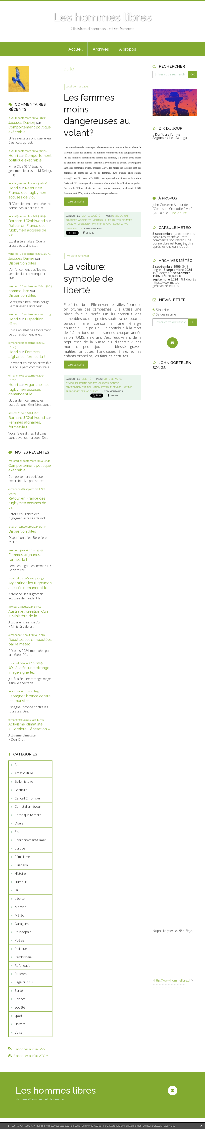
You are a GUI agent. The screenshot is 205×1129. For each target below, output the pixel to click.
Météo (19, 915)
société (20, 1007)
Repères (21, 974)
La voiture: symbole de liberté (88, 278)
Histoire (20, 873)
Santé (19, 990)
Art (17, 764)
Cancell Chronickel (27, 798)
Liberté (20, 898)
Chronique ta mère (28, 815)
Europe (20, 848)
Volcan (19, 1032)
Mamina (20, 907)
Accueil (75, 49)
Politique (21, 949)
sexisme (96, 224)
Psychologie (23, 957)
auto (124, 224)
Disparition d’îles (22, 263)
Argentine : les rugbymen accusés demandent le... (28, 389)
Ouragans (22, 924)
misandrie (83, 224)
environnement (76, 387)
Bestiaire (21, 790)
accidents (84, 220)
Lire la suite (76, 201)
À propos (127, 49)
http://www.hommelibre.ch (172, 980)
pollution (93, 387)
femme (117, 387)
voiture (109, 379)
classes (103, 383)
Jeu (17, 890)
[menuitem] (75, 49)
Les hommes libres (102, 16)
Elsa (17, 831)
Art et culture (24, 773)
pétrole (106, 387)
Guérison (21, 865)
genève (114, 383)
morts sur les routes (106, 220)
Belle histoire (24, 781)
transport (72, 391)
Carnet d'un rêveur (28, 806)
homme (127, 387)
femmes (127, 220)
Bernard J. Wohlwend (26, 221)
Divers (19, 823)
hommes (71, 224)
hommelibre (18, 291)
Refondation (23, 965)
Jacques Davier (21, 258)
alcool (107, 224)
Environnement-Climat (30, 840)
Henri (13, 155)
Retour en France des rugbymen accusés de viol (27, 192)
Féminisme (22, 857)
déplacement (89, 391)
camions (71, 228)
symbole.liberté (76, 383)
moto (116, 224)
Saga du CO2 (24, 982)
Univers (20, 1024)
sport (18, 1015)
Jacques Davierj (21, 122)
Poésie (19, 940)
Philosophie (23, 932)
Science (20, 999)
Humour (20, 882)
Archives (101, 49)
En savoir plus (167, 1125)
